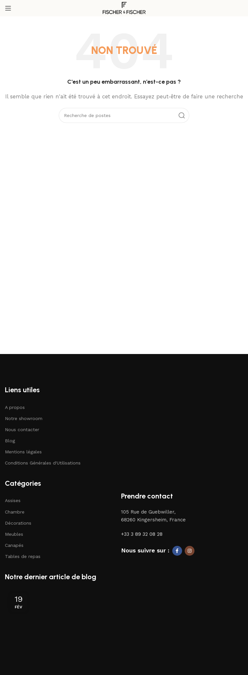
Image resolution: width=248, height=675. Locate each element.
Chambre (14, 512)
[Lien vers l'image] (34, 374)
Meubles (14, 534)
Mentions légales (23, 451)
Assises (13, 500)
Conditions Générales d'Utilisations (43, 462)
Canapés (14, 545)
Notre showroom (23, 418)
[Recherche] (124, 115)
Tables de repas (22, 556)
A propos (15, 407)
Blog (10, 440)
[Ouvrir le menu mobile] (8, 8)
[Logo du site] (124, 8)
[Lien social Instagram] (189, 551)
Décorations (18, 523)
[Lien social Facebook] (177, 551)
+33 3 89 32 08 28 (142, 534)
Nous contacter (22, 429)
